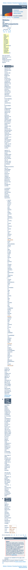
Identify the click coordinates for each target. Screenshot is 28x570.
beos (10, 525)
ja (10, 30)
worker (9, 316)
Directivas (9, 2)
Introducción (16, 10)
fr (8, 30)
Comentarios (16, 17)
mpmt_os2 (11, 529)
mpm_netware (12, 527)
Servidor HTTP (10, 17)
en (3, 30)
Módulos (5, 2)
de (9, 29)
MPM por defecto (17, 13)
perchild (10, 365)
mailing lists (14, 554)
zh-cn (9, 31)
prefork (9, 343)
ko (4, 31)
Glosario (24, 2)
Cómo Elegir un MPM (18, 11)
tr (6, 31)
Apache (4, 17)
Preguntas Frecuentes (17, 2)
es (6, 30)
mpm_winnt (10, 239)
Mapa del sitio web (23, 4)
